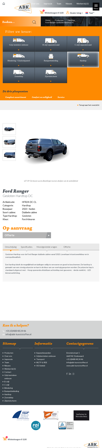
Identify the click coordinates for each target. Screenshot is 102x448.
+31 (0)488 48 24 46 (14, 330)
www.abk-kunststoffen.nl (77, 365)
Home (47, 20)
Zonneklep (8, 397)
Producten (22, 3)
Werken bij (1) (82, 3)
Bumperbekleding (11, 391)
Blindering (8, 388)
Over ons (35, 3)
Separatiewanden (43, 353)
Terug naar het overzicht (88, 105)
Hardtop (71, 20)
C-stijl (6, 385)
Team (59, 3)
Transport (40, 359)
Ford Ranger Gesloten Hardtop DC (59, 22)
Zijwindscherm (10, 401)
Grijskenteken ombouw (46, 356)
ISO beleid (40, 365)
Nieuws (69, 3)
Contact (7, 372)
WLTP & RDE (41, 362)
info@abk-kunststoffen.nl (17, 334)
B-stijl (6, 381)
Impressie (48, 3)
